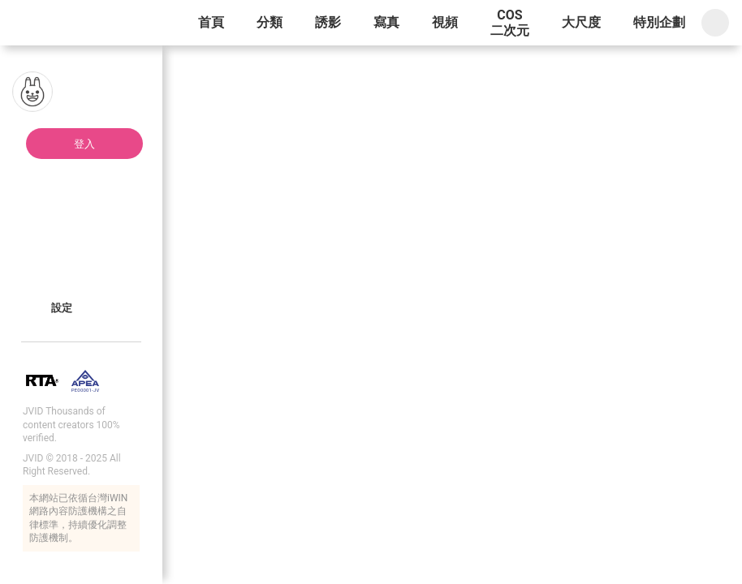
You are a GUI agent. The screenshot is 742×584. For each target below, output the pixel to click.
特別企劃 (659, 22)
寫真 (386, 22)
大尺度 (581, 22)
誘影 (328, 22)
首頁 (211, 22)
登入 (84, 144)
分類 (270, 22)
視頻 (445, 22)
